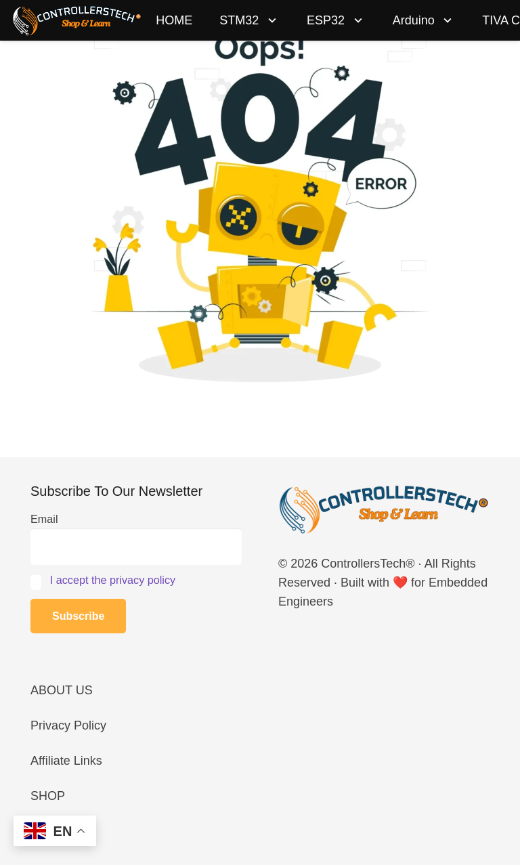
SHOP (47, 796)
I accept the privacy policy (112, 580)
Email (44, 519)
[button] (269, 20)
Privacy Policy (68, 725)
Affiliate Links (66, 760)
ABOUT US (61, 690)
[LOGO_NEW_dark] (77, 20)
